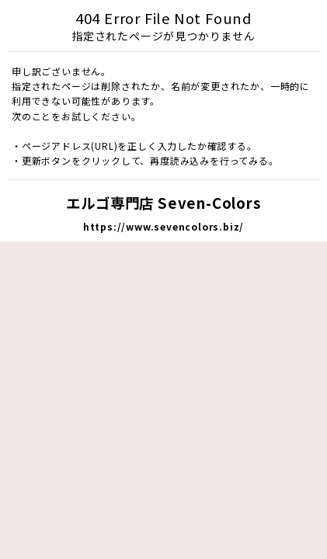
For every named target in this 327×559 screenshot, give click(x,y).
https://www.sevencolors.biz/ (163, 226)
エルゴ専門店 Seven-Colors (163, 203)
